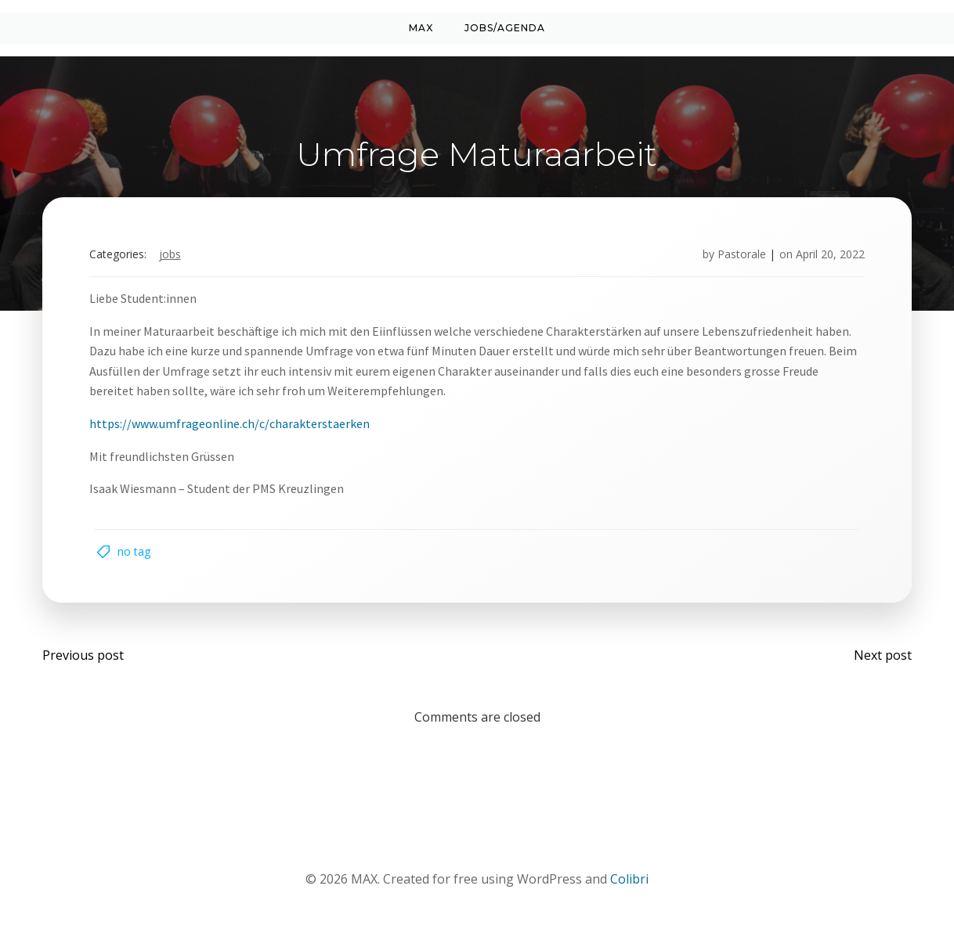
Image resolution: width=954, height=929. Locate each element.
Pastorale (740, 255)
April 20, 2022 (828, 255)
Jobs (171, 255)
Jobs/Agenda (504, 28)
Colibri (629, 882)
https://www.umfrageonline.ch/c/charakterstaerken (231, 425)
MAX (421, 28)
